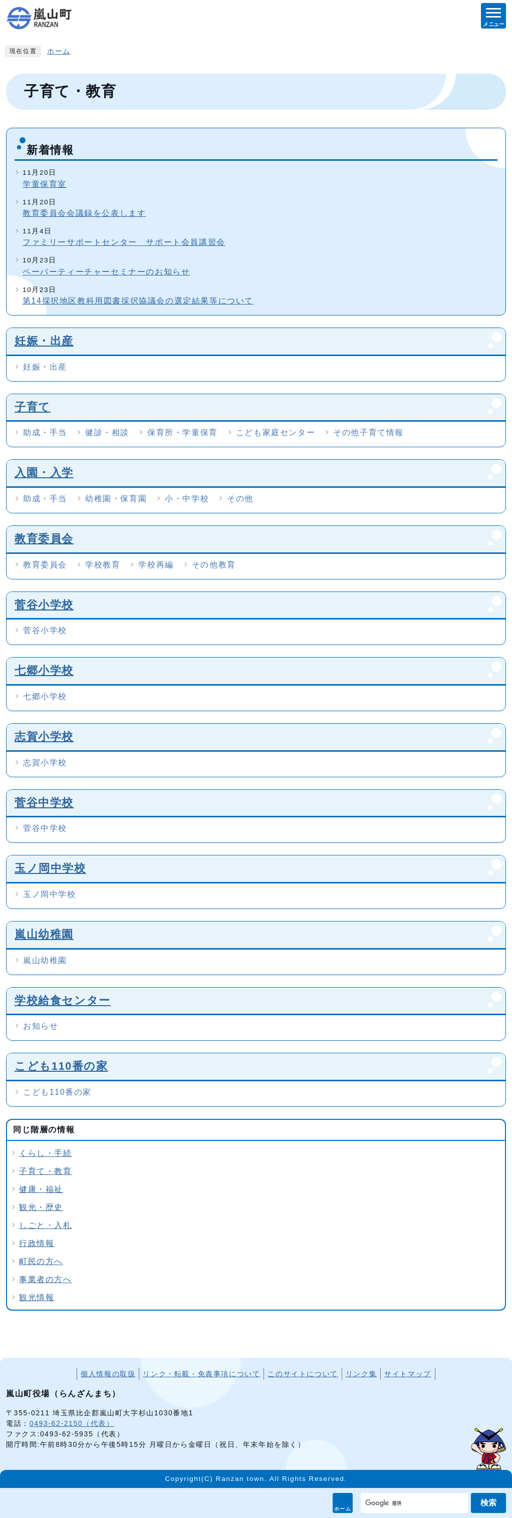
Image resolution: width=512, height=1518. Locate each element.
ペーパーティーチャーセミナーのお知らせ (106, 271)
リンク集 (361, 1374)
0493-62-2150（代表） (72, 1423)
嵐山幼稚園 (44, 934)
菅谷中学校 (44, 802)
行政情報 (36, 1243)
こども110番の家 (61, 1066)
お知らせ (40, 1026)
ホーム (343, 1508)
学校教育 (102, 564)
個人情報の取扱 (108, 1374)
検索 (488, 1502)
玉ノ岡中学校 (50, 868)
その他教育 (214, 564)
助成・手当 (45, 432)
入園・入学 (44, 472)
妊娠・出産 (44, 341)
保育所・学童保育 (182, 432)
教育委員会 (44, 538)
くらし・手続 (45, 1153)
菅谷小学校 (44, 604)
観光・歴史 (41, 1207)
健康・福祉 (41, 1189)
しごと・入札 (45, 1225)
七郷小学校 (44, 670)
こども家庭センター (275, 432)
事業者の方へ (45, 1279)
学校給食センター (63, 1000)
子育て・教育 (45, 1171)
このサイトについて (303, 1374)
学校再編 (155, 564)
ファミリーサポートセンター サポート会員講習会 (124, 242)
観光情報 (36, 1297)
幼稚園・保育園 (116, 498)
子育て (33, 407)
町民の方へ (41, 1261)
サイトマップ (407, 1374)
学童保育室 (45, 184)
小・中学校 (187, 498)
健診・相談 (107, 432)
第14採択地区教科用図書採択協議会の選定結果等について (138, 300)
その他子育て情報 (368, 432)
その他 (240, 498)
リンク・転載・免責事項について (201, 1374)
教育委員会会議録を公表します (84, 213)
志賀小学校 (44, 736)
